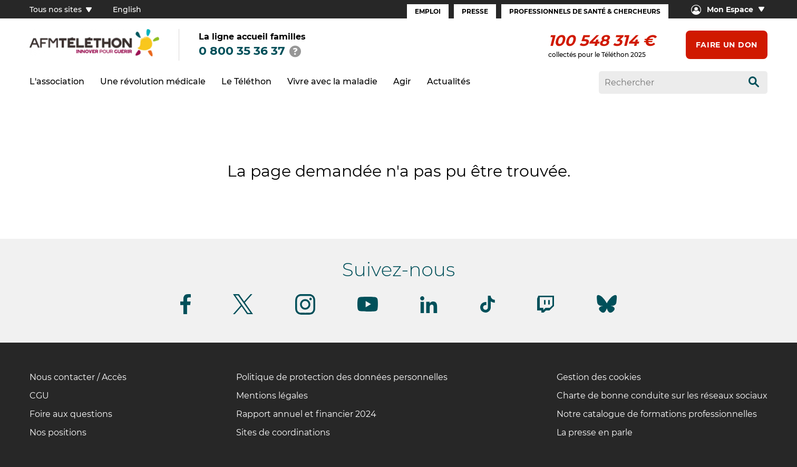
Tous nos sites (61, 9)
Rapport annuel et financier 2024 (306, 414)
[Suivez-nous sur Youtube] (367, 309)
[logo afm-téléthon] (94, 54)
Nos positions (58, 432)
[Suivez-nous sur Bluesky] (606, 312)
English (127, 9)
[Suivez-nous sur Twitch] (545, 310)
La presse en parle (595, 432)
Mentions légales (272, 396)
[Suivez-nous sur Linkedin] (429, 311)
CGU (39, 396)
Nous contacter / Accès (78, 377)
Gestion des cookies (599, 377)
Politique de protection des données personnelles (342, 377)
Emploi (428, 11)
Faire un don (726, 45)
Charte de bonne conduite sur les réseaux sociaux (662, 396)
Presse (475, 11)
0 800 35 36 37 (242, 51)
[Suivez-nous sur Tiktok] (487, 310)
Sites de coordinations (283, 432)
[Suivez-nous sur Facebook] (185, 312)
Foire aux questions (71, 414)
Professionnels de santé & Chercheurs (584, 11)
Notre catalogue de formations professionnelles (657, 414)
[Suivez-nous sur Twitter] (243, 312)
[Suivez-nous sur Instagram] (305, 312)
